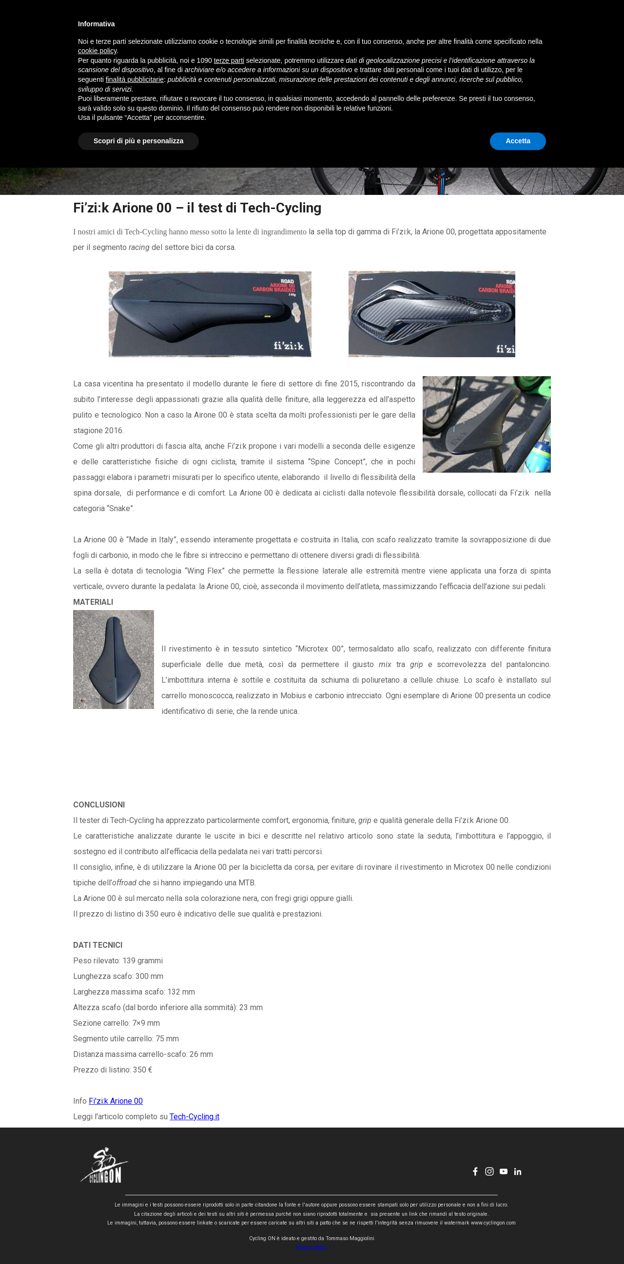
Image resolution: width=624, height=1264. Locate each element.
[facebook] (482, 27)
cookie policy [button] (97, 1147)
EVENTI (296, 27)
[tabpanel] (312, 661)
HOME (196, 27)
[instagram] (496, 27)
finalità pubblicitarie (135, 1176)
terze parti (229, 1157)
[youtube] (510, 27)
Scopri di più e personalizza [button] (138, 1237)
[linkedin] (524, 27)
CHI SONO (346, 27)
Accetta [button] (518, 1237)
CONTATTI (395, 27)
